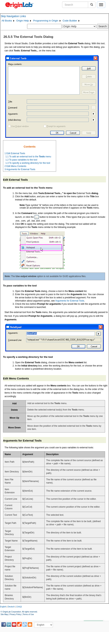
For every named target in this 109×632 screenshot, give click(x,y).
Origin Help (22, 20)
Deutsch (11, 607)
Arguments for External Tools (69, 300)
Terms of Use (28, 614)
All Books (7, 20)
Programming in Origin (45, 20)
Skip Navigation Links (13, 16)
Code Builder (70, 20)
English (3, 607)
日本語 (19, 607)
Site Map (4, 614)
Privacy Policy (15, 614)
